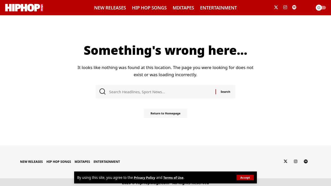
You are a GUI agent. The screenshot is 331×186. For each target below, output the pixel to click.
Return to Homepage (165, 115)
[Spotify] (294, 7)
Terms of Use (176, 177)
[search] (306, 7)
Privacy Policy (145, 177)
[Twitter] (276, 7)
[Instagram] (285, 7)
